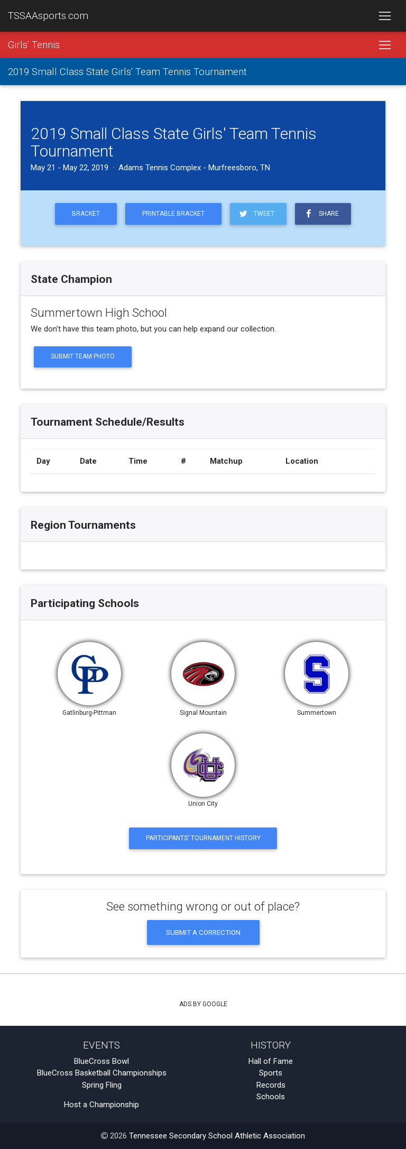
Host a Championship (101, 1104)
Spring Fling (102, 1085)
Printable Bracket (173, 213)
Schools (270, 1096)
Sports (270, 1073)
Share (321, 213)
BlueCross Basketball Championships (102, 1073)
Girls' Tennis (34, 45)
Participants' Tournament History (203, 838)
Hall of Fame (270, 1061)
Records (270, 1085)
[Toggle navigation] (384, 15)
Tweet (256, 213)
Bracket (86, 213)
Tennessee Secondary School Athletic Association (217, 1136)
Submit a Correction (203, 932)
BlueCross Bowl (101, 1061)
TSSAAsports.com (48, 16)
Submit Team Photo (83, 356)
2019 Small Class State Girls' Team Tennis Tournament (127, 72)
